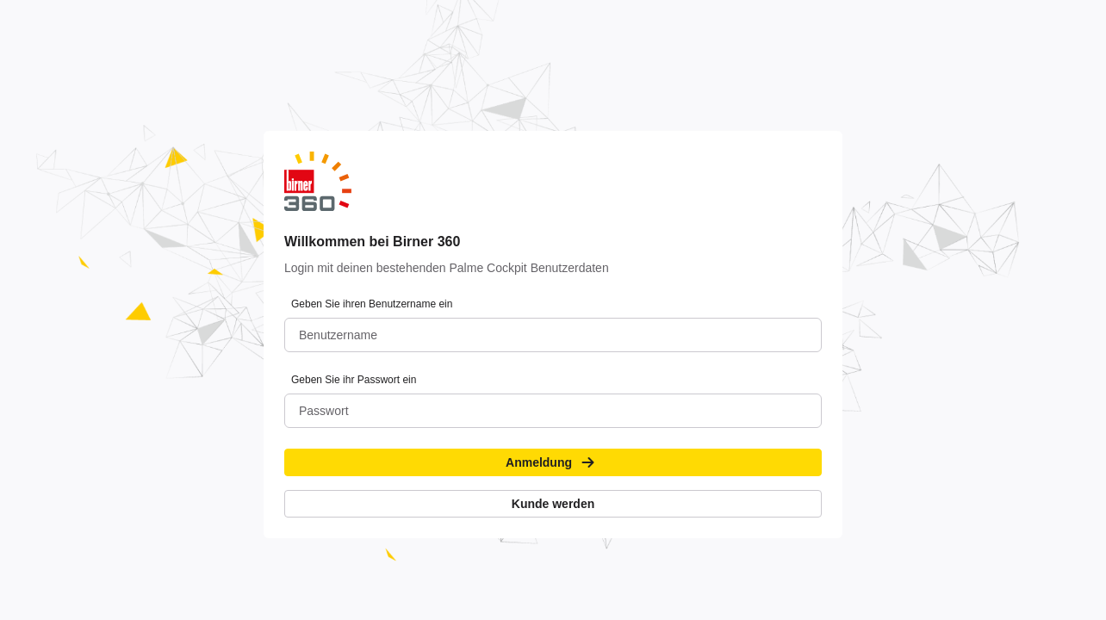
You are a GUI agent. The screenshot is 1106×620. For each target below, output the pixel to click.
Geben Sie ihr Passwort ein (353, 380)
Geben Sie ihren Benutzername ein (371, 304)
